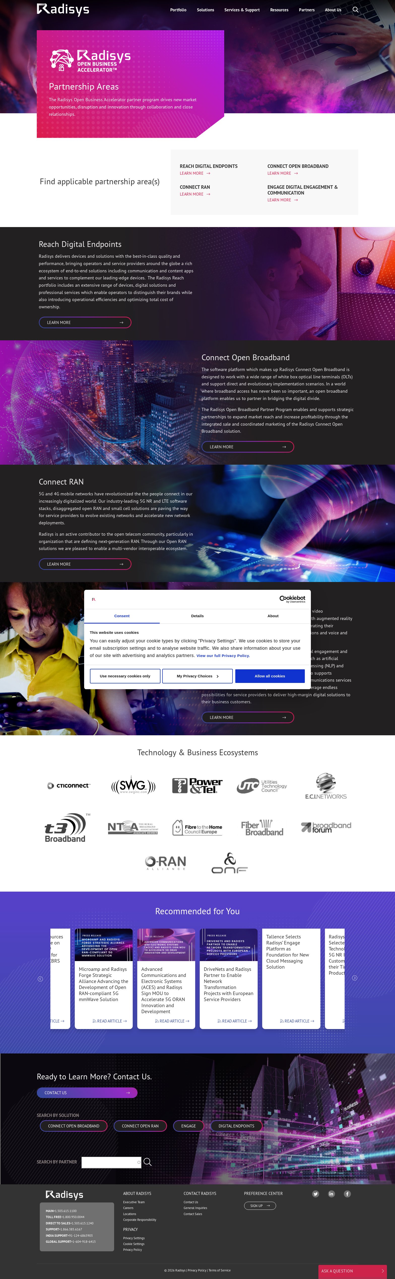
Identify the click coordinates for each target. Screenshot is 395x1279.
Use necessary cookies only (125, 676)
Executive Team (134, 1202)
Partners (307, 10)
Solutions (205, 10)
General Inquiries (195, 1208)
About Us (333, 10)
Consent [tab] (122, 616)
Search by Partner (57, 1162)
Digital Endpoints (236, 1125)
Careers (128, 1208)
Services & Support (242, 10)
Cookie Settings (133, 1244)
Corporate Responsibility (139, 1220)
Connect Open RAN (140, 1125)
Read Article (110, 1021)
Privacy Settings (134, 1238)
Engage (188, 1125)
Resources (279, 10)
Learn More (192, 173)
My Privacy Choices (197, 676)
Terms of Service (220, 1270)
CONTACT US (87, 1092)
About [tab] (273, 616)
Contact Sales (193, 1214)
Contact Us (191, 1202)
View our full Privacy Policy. (223, 655)
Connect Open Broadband (73, 1125)
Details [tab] (197, 616)
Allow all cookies (270, 676)
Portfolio (178, 10)
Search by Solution (58, 1115)
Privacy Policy (132, 1250)
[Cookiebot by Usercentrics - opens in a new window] (283, 599)
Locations (129, 1214)
